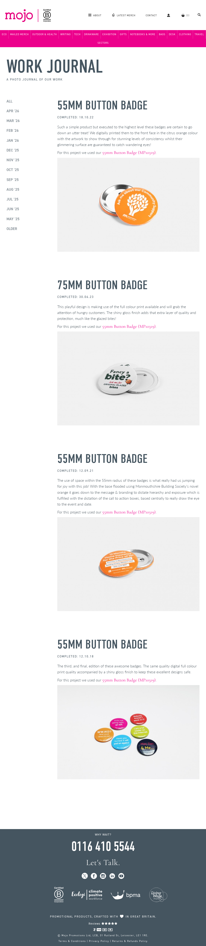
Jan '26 (13, 140)
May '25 (13, 219)
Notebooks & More (142, 34)
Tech (77, 34)
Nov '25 (13, 160)
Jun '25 (13, 209)
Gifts (123, 34)
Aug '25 (13, 189)
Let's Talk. (103, 863)
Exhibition (109, 34)
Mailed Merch (19, 34)
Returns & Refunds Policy (130, 941)
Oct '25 (13, 169)
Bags (162, 34)
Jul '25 (12, 199)
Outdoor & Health (44, 34)
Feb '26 (13, 130)
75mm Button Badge (102, 285)
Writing (65, 34)
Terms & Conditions (72, 941)
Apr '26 (13, 111)
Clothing (185, 34)
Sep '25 (13, 179)
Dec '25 (13, 150)
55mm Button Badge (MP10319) (129, 152)
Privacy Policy (99, 941)
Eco (4, 34)
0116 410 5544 (103, 846)
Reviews (103, 924)
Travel (199, 34)
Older (12, 228)
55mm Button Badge (102, 105)
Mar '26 (13, 120)
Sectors (103, 43)
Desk (172, 34)
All (9, 101)
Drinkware (91, 34)
